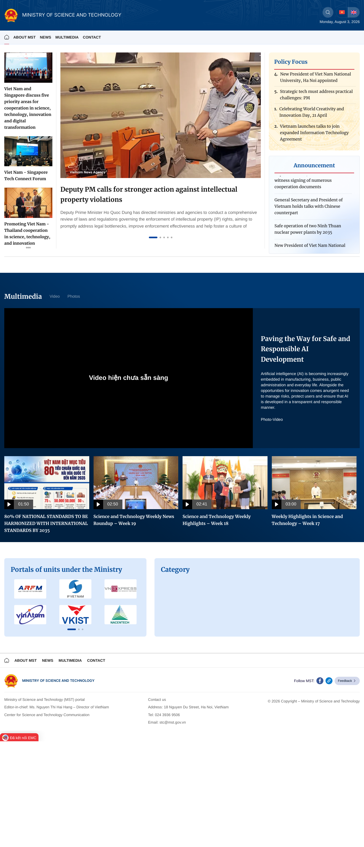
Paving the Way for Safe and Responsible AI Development (305, 349)
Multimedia (70, 660)
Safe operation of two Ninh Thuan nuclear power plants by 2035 (307, 230)
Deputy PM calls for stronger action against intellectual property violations (148, 194)
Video (54, 296)
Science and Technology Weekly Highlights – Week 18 (217, 520)
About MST (24, 37)
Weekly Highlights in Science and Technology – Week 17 (307, 520)
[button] (71, 629)
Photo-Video (272, 419)
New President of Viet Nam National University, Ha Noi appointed (315, 79)
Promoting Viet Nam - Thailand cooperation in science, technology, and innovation (27, 234)
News (45, 37)
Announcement (314, 165)
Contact (92, 37)
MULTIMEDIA (67, 37)
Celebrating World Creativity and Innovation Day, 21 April (311, 114)
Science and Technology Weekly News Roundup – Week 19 (134, 520)
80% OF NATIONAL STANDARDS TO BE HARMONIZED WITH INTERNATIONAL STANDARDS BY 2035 (46, 523)
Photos (74, 296)
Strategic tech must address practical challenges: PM (316, 96)
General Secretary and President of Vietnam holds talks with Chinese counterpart (308, 208)
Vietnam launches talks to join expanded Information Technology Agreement (314, 134)
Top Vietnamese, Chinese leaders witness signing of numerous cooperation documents (306, 182)
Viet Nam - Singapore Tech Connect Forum (26, 176)
